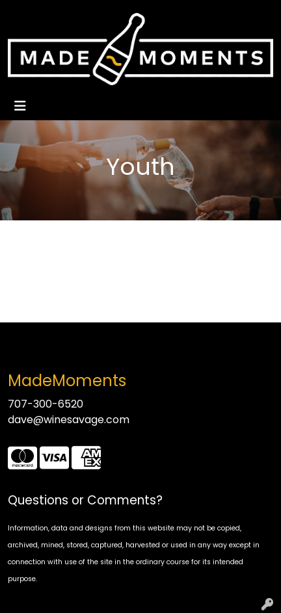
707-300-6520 (45, 404)
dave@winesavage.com (68, 419)
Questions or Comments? (85, 500)
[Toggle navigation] (20, 106)
